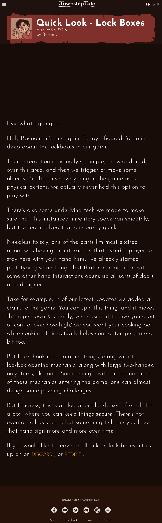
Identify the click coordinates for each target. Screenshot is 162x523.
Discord (107, 520)
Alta (52, 520)
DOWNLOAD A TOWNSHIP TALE (81, 500)
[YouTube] (65, 510)
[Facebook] (54, 510)
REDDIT (73, 454)
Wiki (90, 520)
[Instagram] (97, 510)
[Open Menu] (4, 4)
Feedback (71, 520)
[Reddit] (108, 510)
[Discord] (86, 510)
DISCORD (42, 454)
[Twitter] (75, 510)
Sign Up (153, 4)
